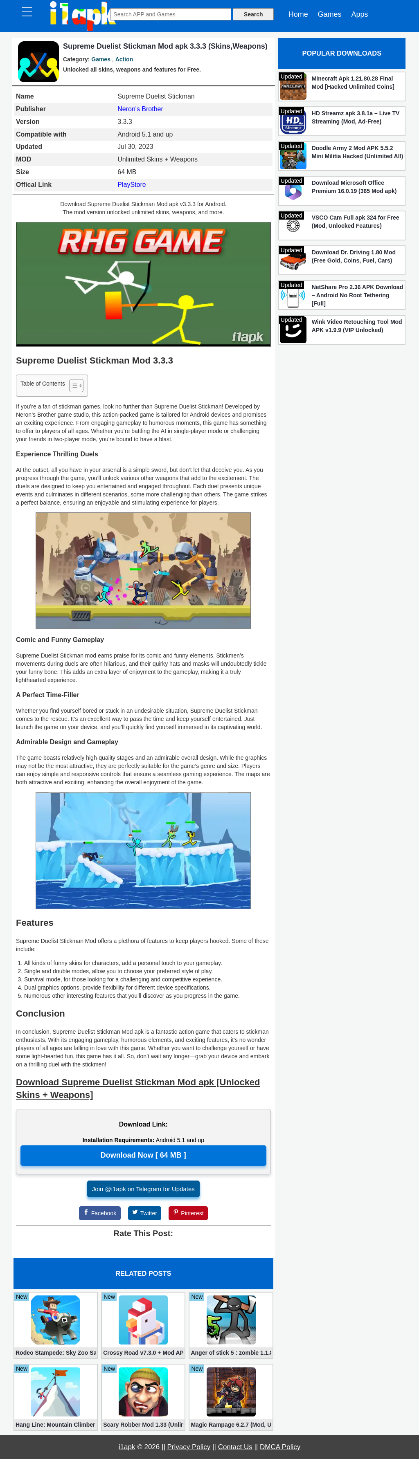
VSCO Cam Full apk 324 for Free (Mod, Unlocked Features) (355, 221)
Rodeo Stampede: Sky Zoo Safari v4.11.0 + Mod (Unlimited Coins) (56, 1352)
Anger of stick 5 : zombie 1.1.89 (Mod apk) (231, 1352)
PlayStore (131, 184)
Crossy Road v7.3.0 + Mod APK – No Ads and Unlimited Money (143, 1352)
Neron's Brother (140, 108)
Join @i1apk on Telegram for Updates (143, 1188)
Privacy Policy (189, 1447)
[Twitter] (145, 1213)
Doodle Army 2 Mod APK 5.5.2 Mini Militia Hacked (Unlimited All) (357, 152)
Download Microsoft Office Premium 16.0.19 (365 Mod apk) (354, 187)
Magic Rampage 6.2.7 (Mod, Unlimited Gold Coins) (231, 1424)
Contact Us (235, 1447)
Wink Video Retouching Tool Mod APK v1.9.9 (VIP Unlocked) (357, 326)
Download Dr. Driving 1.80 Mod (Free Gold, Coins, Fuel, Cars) (354, 256)
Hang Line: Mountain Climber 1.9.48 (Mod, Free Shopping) (56, 1424)
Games (330, 14)
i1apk (127, 1447)
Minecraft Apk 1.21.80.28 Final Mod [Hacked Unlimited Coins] (353, 82)
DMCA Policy (280, 1447)
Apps (359, 14)
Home (298, 14)
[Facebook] (100, 1213)
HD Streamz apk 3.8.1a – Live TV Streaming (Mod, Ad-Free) (356, 117)
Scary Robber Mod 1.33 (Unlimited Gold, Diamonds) (143, 1424)
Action (124, 59)
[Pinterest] (188, 1213)
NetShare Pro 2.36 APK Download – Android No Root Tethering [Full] (357, 295)
